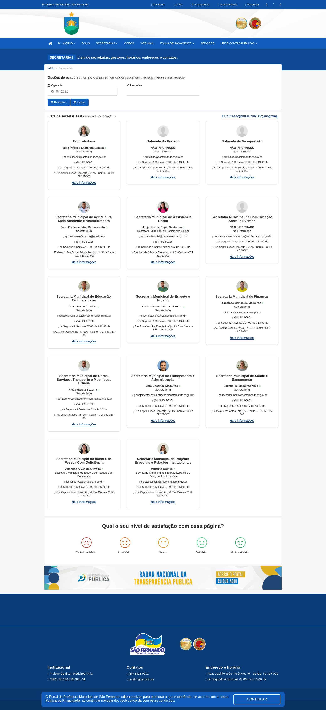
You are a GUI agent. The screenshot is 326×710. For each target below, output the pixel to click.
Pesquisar (135, 85)
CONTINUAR (257, 699)
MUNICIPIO (66, 43)
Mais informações (84, 182)
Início (51, 68)
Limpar (79, 102)
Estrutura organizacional (239, 115)
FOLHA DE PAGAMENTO (177, 43)
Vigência (55, 85)
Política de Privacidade (63, 700)
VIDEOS (129, 43)
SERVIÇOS (207, 43)
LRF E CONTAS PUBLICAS (239, 43)
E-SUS (85, 43)
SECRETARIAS (107, 43)
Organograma (268, 115)
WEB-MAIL (147, 43)
